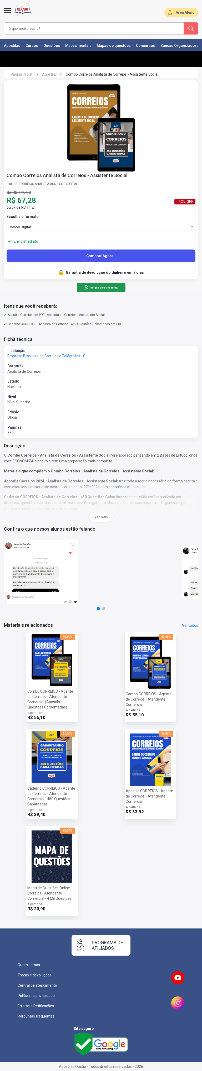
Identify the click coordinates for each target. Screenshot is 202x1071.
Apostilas (12, 45)
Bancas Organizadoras (180, 45)
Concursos (145, 45)
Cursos (32, 45)
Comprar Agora (99, 256)
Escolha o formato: (23, 216)
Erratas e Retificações (36, 1006)
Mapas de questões (114, 45)
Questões (51, 45)
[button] (98, 608)
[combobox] (86, 28)
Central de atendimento (37, 985)
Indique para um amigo (100, 287)
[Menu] (7, 13)
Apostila (49, 74)
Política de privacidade (36, 996)
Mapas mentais (78, 45)
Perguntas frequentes (36, 1016)
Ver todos (190, 625)
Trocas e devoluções (35, 975)
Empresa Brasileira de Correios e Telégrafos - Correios (52, 356)
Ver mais (101, 517)
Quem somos (29, 965)
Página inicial (21, 74)
